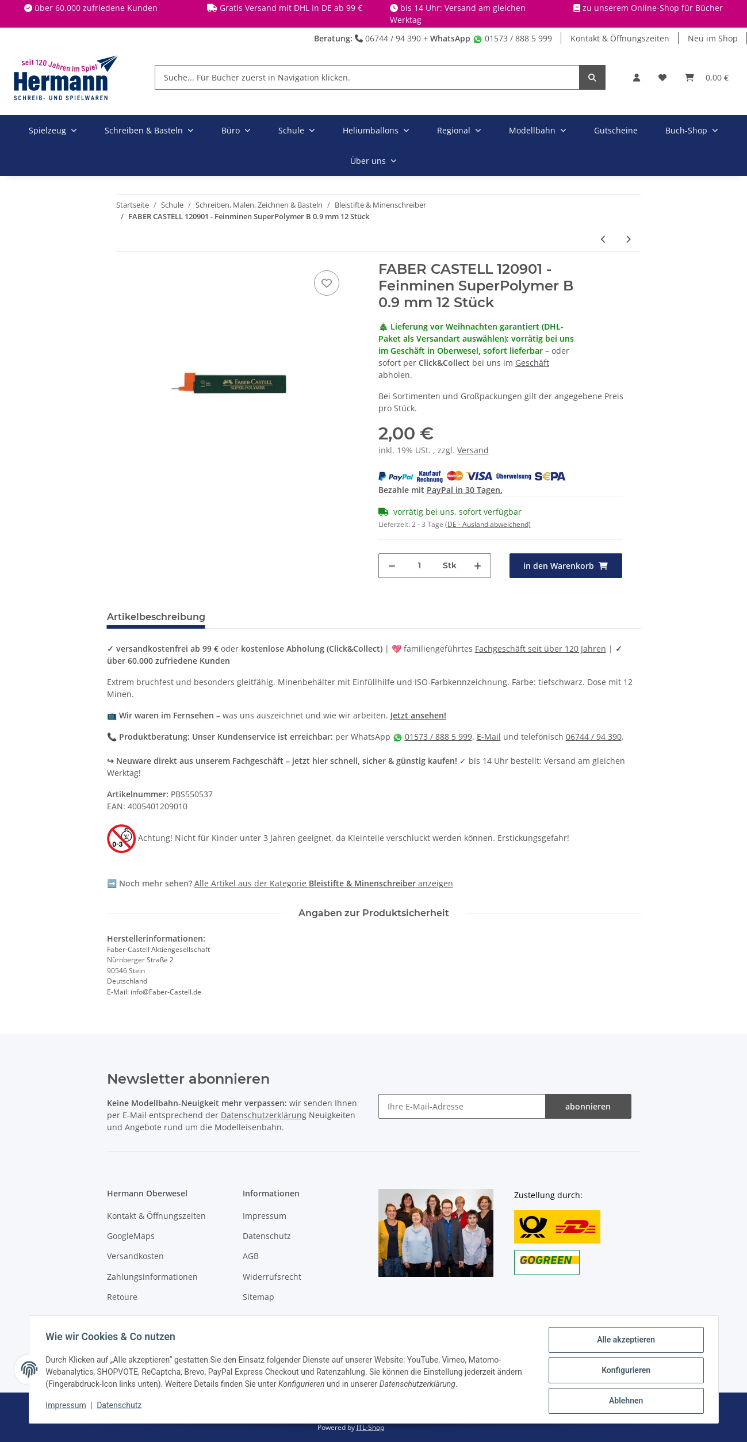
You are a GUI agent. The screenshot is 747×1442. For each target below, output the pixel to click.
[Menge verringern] (392, 565)
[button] (636, 77)
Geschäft (532, 362)
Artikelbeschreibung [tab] (156, 616)
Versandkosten (135, 1255)
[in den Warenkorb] (566, 565)
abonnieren (588, 1106)
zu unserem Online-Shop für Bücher (653, 7)
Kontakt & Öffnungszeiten (619, 38)
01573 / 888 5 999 (512, 38)
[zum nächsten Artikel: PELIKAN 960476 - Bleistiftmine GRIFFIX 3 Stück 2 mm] (628, 239)
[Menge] (419, 565)
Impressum (264, 1215)
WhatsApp (450, 38)
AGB (251, 1255)
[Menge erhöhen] (478, 565)
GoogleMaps (131, 1235)
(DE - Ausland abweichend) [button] (488, 524)
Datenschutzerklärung (264, 1115)
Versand (473, 450)
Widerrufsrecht (272, 1276)
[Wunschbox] (662, 77)
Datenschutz (267, 1235)
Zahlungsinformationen (152, 1276)
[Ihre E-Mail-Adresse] (462, 1106)
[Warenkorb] (707, 77)
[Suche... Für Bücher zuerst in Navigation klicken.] (367, 77)
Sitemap (258, 1296)
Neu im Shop (713, 38)
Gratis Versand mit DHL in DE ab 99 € (291, 7)
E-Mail (489, 736)
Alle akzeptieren (624, 1341)
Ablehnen (624, 1401)
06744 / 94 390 (388, 38)
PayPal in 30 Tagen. (465, 489)
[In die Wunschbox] (326, 283)
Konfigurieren (624, 1371)
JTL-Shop (370, 1427)
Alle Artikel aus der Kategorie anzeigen (323, 883)
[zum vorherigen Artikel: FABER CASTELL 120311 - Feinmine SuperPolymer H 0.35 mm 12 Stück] (603, 239)
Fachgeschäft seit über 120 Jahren (540, 648)
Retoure (122, 1296)
